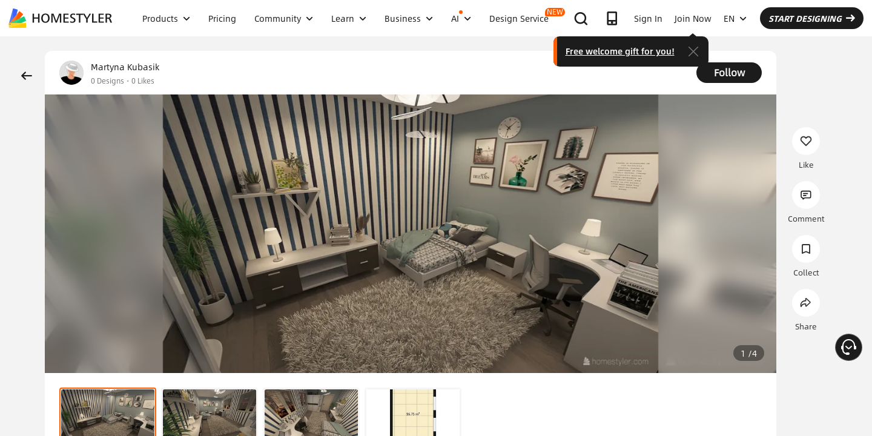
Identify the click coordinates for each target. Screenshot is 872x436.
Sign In (648, 18)
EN (735, 18)
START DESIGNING (811, 18)
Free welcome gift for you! (620, 51)
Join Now (693, 18)
